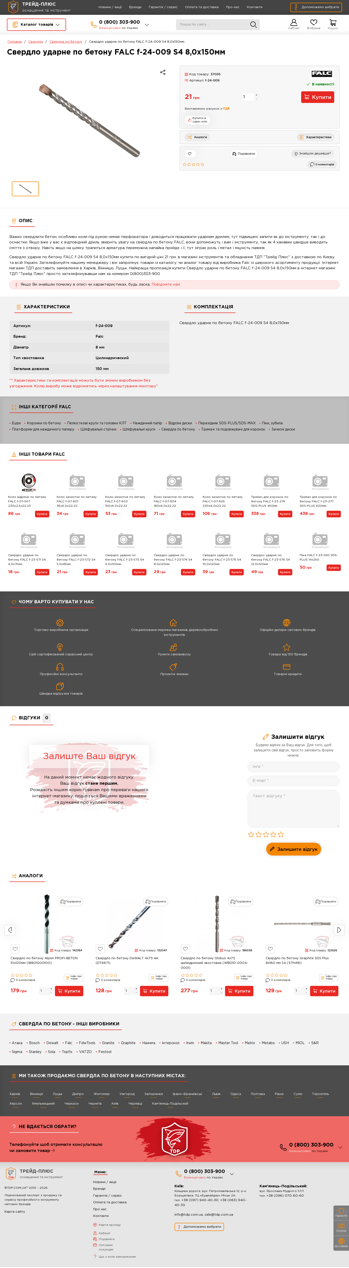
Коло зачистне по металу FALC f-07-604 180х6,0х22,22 (174, 501)
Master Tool (228, 1043)
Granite (108, 1043)
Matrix (250, 1043)
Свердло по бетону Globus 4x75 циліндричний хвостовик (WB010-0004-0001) (214, 963)
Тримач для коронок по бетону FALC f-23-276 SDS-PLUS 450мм (269, 501)
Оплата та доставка (194, 7)
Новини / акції (103, 7)
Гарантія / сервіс (156, 7)
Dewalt (52, 1043)
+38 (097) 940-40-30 (199, 1201)
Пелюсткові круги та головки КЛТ (97, 423)
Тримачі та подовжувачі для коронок (233, 429)
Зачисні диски (283, 429)
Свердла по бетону (66, 41)
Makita (206, 1043)
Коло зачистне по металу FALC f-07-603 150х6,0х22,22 (125, 501)
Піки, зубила (272, 423)
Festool (104, 1052)
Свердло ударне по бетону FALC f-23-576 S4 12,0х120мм (270, 560)
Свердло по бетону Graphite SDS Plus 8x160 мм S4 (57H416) (297, 961)
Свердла (35, 41)
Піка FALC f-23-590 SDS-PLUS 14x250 (319, 557)
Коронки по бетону (44, 423)
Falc (68, 1043)
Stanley (35, 1052)
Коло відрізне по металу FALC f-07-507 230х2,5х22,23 (27, 501)
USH (285, 1043)
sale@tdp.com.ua (219, 1215)
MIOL (300, 1043)
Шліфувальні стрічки (98, 429)
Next (339, 930)
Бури (16, 423)
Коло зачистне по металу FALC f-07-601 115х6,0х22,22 (77, 501)
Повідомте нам (166, 284)
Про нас (225, 7)
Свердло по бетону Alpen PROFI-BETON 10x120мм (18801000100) (44, 961)
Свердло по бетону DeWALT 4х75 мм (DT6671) (127, 961)
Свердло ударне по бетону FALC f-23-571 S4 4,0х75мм (27, 560)
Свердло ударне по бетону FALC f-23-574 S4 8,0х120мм (173, 560)
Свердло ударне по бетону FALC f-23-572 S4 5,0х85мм (76, 560)
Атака (17, 1043)
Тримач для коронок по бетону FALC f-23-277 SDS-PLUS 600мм (318, 501)
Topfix (67, 1052)
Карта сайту (14, 1212)
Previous (9, 930)
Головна (15, 41)
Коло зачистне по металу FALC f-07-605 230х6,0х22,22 (223, 501)
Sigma (17, 1052)
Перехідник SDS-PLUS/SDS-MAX (227, 423)
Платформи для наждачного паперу (43, 429)
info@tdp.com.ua (188, 1215)
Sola (51, 1052)
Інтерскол (170, 1043)
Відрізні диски (180, 423)
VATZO (85, 1052)
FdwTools (87, 1043)
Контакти (247, 7)
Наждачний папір (147, 423)
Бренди (128, 7)
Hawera (148, 1043)
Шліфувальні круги (138, 429)
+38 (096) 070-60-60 (285, 1196)
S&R (315, 1043)
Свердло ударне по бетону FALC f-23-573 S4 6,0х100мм (124, 560)
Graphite (128, 1043)
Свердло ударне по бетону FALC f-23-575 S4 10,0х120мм (222, 560)
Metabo (268, 1043)
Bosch (34, 1043)
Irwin (190, 1043)
